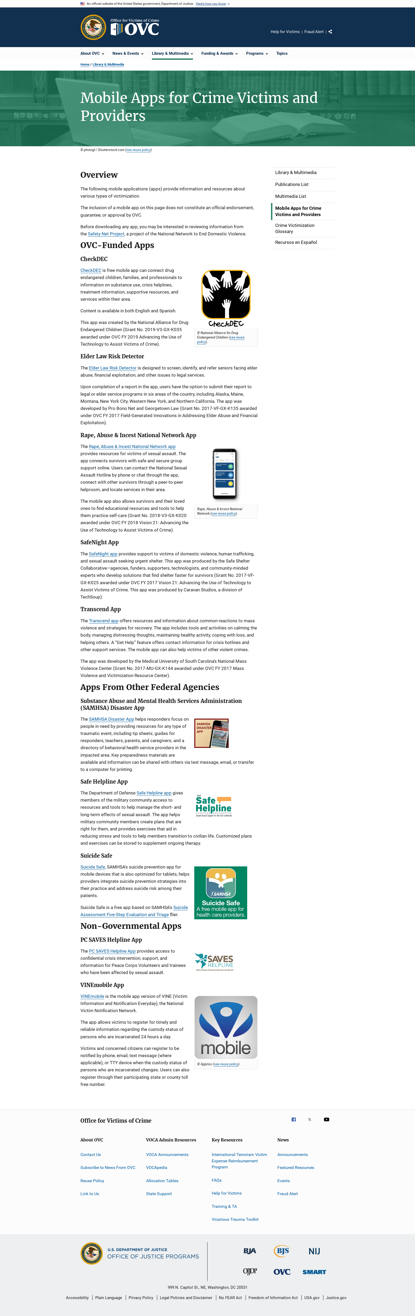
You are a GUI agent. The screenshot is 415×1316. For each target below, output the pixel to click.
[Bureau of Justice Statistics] (282, 1258)
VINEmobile (92, 996)
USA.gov (311, 1297)
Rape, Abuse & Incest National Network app (132, 446)
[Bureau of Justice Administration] (250, 1255)
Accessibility (77, 1297)
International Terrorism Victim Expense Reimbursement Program (239, 1161)
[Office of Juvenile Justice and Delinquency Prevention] (250, 1276)
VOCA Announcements (167, 1154)
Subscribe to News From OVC (107, 1167)
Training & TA (224, 1206)
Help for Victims (285, 31)
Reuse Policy (92, 1180)
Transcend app (104, 620)
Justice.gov (336, 1297)
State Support (159, 1193)
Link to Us (89, 1193)
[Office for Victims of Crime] (282, 1276)
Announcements (292, 1154)
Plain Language (108, 1297)
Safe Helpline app (154, 793)
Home (84, 64)
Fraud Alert (314, 31)
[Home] (137, 27)
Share (334, 35)
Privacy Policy (141, 1297)
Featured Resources (295, 1167)
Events (283, 1180)
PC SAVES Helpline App (112, 951)
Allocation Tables (162, 1180)
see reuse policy (138, 149)
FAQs (217, 1180)
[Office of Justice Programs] (93, 27)
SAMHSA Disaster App (111, 719)
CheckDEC (90, 270)
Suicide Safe (92, 867)
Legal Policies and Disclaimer (186, 1297)
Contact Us (90, 1154)
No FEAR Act (230, 1297)
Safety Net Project (106, 233)
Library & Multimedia (108, 64)
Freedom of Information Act (273, 1297)
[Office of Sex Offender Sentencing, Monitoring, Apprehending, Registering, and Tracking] (314, 1275)
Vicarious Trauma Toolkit (235, 1219)
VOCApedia (156, 1167)
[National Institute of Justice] (314, 1255)
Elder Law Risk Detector (113, 368)
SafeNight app (103, 553)
